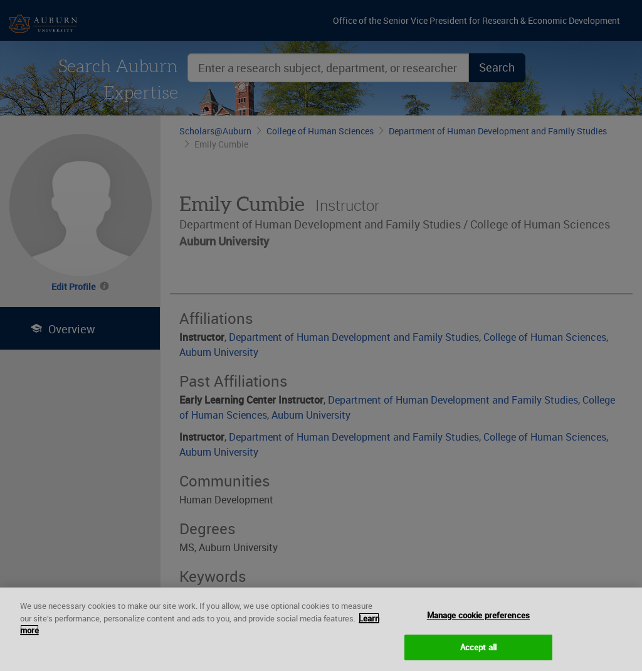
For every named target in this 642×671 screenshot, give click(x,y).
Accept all (478, 652)
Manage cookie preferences (478, 621)
